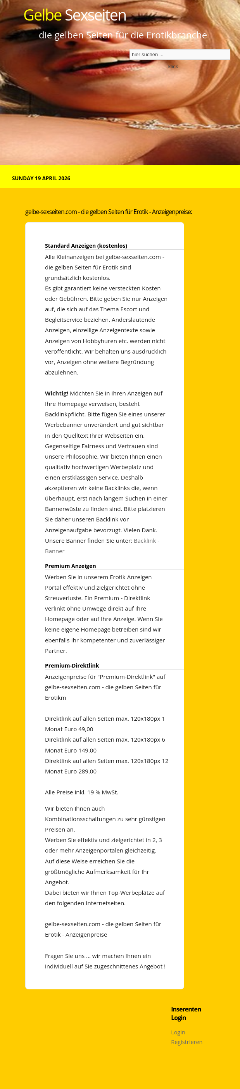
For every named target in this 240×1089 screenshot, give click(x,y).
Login (178, 1032)
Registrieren (186, 1042)
